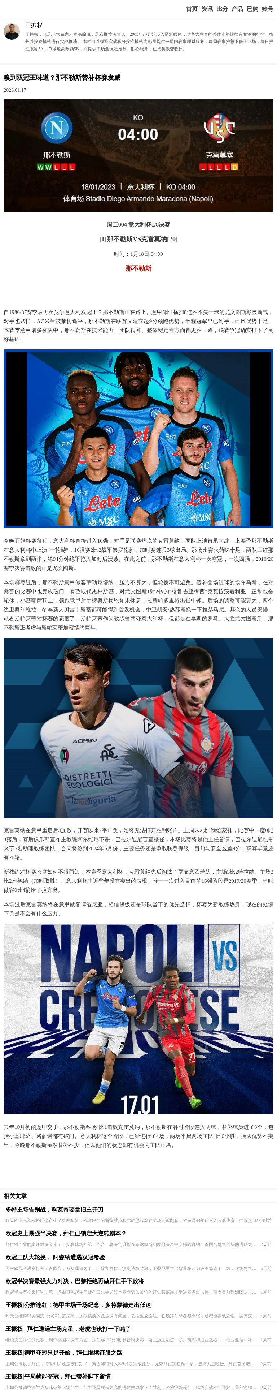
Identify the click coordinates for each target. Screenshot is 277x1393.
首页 (192, 9)
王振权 (34, 25)
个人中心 (267, 9)
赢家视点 (207, 9)
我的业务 (252, 9)
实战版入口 (237, 9)
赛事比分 (222, 9)
